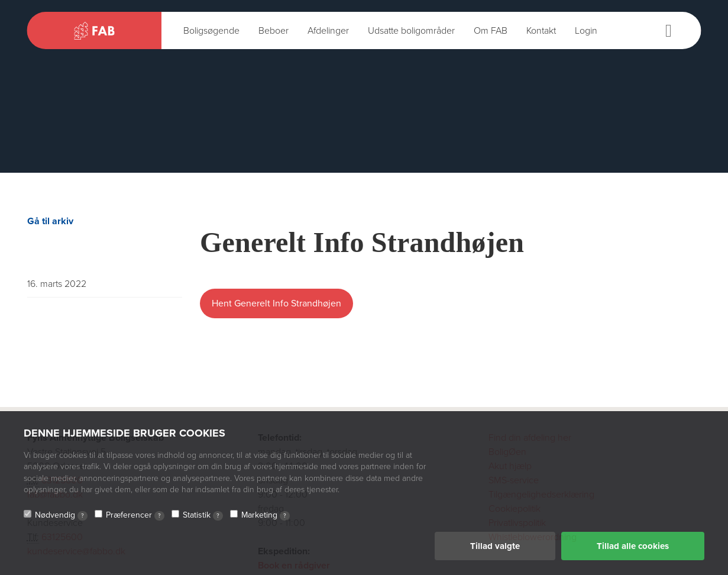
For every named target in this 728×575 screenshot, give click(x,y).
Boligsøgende (211, 31)
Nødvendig (61, 515)
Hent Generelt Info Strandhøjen (276, 303)
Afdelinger (328, 31)
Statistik (203, 515)
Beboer (273, 31)
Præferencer (135, 515)
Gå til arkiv (50, 221)
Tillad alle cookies (633, 546)
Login (586, 31)
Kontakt (541, 31)
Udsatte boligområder (411, 31)
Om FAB (490, 31)
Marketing (265, 515)
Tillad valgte (495, 546)
